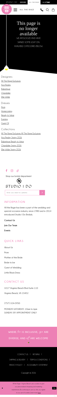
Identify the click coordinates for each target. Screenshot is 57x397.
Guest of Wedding (12, 270)
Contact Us (9, 222)
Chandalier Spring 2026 (11, 147)
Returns (36, 356)
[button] (46, 10)
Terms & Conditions (39, 362)
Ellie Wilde (5, 98)
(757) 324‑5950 (12, 305)
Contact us (22, 356)
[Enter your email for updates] (28, 194)
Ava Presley (6, 86)
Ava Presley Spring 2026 (11, 139)
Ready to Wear (7, 116)
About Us (8, 249)
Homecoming (6, 112)
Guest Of (5, 124)
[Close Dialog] (3, 390)
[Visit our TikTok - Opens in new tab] (17, 172)
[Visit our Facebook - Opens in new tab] (6, 172)
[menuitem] (46, 10)
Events (7, 232)
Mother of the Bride (13, 259)
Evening (4, 120)
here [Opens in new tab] (39, 395)
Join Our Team (10, 227)
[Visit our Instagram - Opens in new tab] (12, 172)
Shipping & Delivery (17, 362)
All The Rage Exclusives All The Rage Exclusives (21, 135)
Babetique (5, 90)
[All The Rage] (26, 10)
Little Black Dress (12, 275)
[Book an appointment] (6, 10)
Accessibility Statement (37, 367)
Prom (3, 108)
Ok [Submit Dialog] (54, 390)
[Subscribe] (49, 194)
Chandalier (5, 94)
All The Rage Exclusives (11, 82)
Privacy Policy (15, 367)
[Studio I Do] (18, 184)
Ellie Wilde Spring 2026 (11, 151)
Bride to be (9, 265)
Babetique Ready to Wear (12, 143)
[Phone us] (39, 10)
